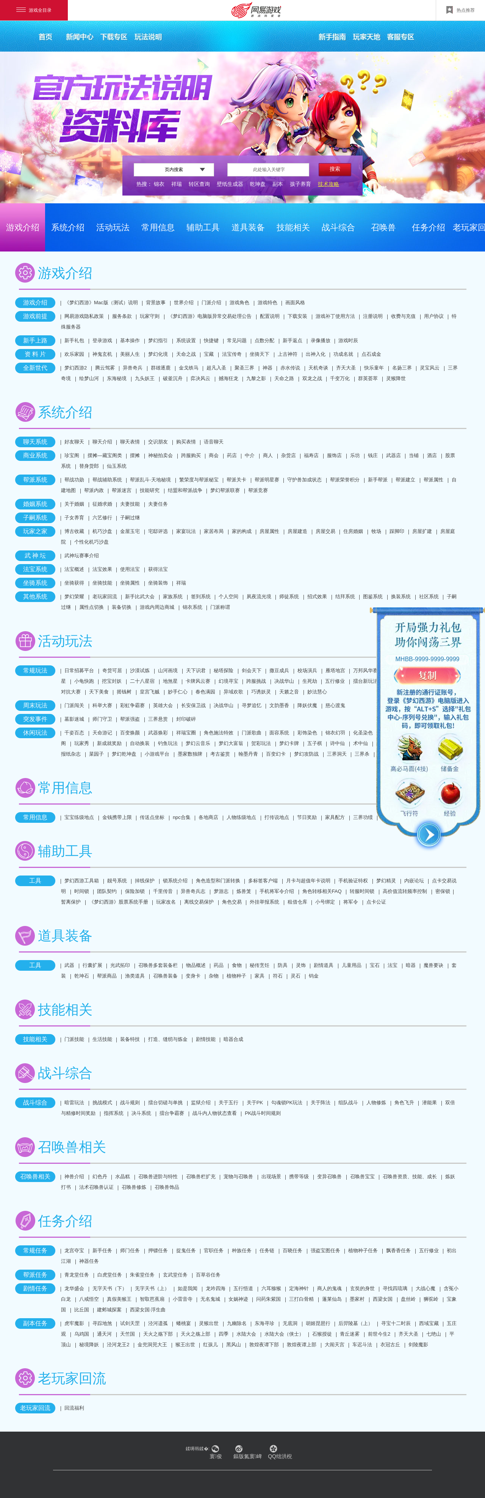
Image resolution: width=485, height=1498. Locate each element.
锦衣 (159, 184)
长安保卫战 (193, 705)
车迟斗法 (362, 1344)
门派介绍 (211, 302)
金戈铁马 (189, 368)
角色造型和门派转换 (218, 880)
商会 (214, 455)
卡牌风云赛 (198, 681)
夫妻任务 (158, 504)
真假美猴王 (119, 1299)
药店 (232, 455)
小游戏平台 (157, 754)
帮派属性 (433, 480)
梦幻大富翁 (231, 743)
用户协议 (434, 316)
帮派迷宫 (121, 490)
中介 (250, 455)
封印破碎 (186, 719)
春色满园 (205, 692)
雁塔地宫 (335, 670)
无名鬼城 (210, 1299)
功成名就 (343, 354)
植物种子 (236, 976)
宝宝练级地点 (79, 817)
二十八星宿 (142, 681)
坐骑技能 (102, 583)
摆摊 (135, 455)
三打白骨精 (301, 1299)
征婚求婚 (102, 504)
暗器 (411, 965)
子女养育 (74, 517)
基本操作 (130, 340)
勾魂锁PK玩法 (286, 1102)
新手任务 (102, 1250)
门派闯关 (74, 705)
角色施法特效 (218, 733)
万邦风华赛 (365, 670)
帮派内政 (94, 490)
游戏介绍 (22, 227)
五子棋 (314, 743)
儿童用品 (351, 965)
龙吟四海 (215, 1288)
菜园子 (96, 754)
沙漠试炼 (140, 670)
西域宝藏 (429, 1323)
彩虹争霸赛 (132, 705)
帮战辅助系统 (107, 480)
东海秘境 (117, 378)
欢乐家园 (74, 354)
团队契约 (107, 891)
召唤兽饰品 (167, 1187)
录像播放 (320, 340)
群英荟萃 (368, 378)
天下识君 (196, 670)
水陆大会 (246, 1334)
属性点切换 (91, 607)
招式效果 (317, 596)
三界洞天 (337, 754)
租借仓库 (297, 902)
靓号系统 (117, 880)
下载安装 (297, 316)
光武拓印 (120, 965)
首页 (45, 36)
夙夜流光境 (259, 596)
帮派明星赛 (267, 480)
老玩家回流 (104, 596)
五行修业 (335, 681)
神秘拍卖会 (160, 455)
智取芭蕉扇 (152, 1299)
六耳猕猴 (271, 1288)
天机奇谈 (318, 368)
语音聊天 (214, 442)
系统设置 (186, 340)
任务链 (267, 1250)
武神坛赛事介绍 (81, 555)
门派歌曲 (251, 733)
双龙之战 (312, 378)
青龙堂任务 (76, 1275)
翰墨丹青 (248, 754)
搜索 (335, 169)
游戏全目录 (34, 10)
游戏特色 (267, 302)
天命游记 (102, 733)
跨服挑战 (256, 681)
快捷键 (211, 340)
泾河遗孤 (158, 1323)
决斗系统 (141, 1113)
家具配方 (335, 817)
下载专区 (114, 36)
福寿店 (311, 455)
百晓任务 (292, 1250)
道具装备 (248, 227)
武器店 (393, 455)
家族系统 (173, 596)
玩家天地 (366, 36)
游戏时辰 (348, 340)
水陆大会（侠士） (284, 1334)
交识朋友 (158, 442)
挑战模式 (102, 1102)
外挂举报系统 (264, 902)
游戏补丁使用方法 (335, 316)
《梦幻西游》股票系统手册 (118, 902)
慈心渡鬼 (335, 705)
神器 (267, 368)
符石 (278, 976)
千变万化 (340, 378)
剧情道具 (323, 965)
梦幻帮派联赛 (225, 490)
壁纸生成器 (230, 184)
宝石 (375, 965)
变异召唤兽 (329, 1176)
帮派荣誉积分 (345, 480)
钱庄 (373, 455)
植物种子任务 (363, 1250)
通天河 (104, 1334)
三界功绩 (363, 817)
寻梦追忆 (251, 705)
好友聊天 (74, 442)
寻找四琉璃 (395, 1288)
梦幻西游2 (75, 368)
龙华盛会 (74, 1288)
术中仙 (360, 743)
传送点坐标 (152, 817)
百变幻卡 (276, 754)
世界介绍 (184, 302)
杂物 (214, 976)
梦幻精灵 (386, 880)
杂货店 (288, 455)
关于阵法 (320, 1102)
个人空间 (228, 596)
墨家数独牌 (190, 754)
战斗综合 (338, 227)
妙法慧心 (317, 692)
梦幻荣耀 (74, 596)
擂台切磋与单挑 (165, 1102)
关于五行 (228, 1102)
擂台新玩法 (365, 681)
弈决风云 (200, 378)
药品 (219, 965)
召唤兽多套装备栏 (158, 965)
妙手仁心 (178, 692)
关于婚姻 (74, 504)
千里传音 (163, 891)
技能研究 (150, 490)
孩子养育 (300, 184)
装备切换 (121, 607)
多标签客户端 (263, 880)
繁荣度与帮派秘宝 (199, 480)
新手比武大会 (140, 596)
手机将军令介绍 (277, 891)
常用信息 (158, 227)
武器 (69, 965)
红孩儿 (210, 1344)
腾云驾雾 (105, 368)
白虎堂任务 (109, 1275)
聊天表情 (130, 442)
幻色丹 (99, 1176)
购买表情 (186, 442)
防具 (283, 965)
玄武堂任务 (175, 1275)
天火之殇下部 (158, 1334)
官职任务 (214, 1250)
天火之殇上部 (195, 1334)
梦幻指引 (158, 340)
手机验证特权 (353, 880)
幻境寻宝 (228, 681)
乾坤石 (81, 976)
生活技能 (102, 1039)
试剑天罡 (130, 1323)
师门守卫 (102, 719)
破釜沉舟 (173, 378)
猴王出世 (185, 1344)
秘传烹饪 (259, 965)
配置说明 (270, 316)
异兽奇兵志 (193, 891)
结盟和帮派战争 (185, 490)
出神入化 (315, 354)
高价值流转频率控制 (405, 891)
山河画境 (168, 670)
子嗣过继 (130, 517)
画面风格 (295, 302)
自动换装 (140, 743)
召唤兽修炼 (134, 1187)
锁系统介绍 (175, 880)
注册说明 (373, 316)
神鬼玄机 (102, 354)
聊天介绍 (102, 442)
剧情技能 (206, 1039)
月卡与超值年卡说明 (308, 880)
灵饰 (301, 965)
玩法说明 (148, 36)
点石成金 (371, 354)
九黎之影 (256, 378)
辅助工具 (203, 227)
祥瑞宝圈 (186, 733)
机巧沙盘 (102, 531)
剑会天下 (251, 670)
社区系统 (429, 596)
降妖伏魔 (307, 705)
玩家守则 (150, 316)
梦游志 (221, 891)
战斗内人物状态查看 (214, 1113)
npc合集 (182, 817)
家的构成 (242, 531)
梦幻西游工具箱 (81, 880)
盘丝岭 (408, 1299)
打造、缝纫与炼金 (168, 1039)
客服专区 (401, 36)
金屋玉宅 (130, 531)
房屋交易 (325, 531)
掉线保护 (145, 880)
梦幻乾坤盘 (124, 754)
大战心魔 (425, 1288)
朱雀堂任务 (142, 1275)
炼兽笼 (243, 891)
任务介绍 (428, 227)
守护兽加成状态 (304, 480)
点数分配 (264, 340)
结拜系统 (345, 596)
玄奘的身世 (362, 1288)
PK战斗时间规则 (263, 1113)
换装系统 (401, 596)
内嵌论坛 (414, 880)
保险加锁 (135, 891)
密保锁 (442, 891)
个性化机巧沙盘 (91, 542)
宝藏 (209, 354)
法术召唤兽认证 (96, 1187)
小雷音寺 (182, 1299)
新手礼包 (74, 340)
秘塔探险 (223, 670)
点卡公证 (376, 902)
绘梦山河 (89, 378)
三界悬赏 (158, 719)
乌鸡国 (81, 1334)
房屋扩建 (422, 531)
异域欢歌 (233, 692)
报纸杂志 (71, 754)
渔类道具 (135, 976)
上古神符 (287, 354)
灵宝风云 (430, 368)
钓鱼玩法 (168, 743)
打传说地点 (276, 817)
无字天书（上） (152, 1288)
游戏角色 (239, 302)
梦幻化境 (158, 354)
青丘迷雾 (350, 1334)
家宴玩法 (186, 531)
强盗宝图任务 (325, 1250)
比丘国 (81, 1310)
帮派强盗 (130, 719)
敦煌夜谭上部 (301, 1344)
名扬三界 (402, 368)
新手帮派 (378, 480)
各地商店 (208, 817)
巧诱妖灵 (261, 692)
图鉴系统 (373, 596)
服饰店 (334, 455)
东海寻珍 (264, 1323)
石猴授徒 (322, 1334)
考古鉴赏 (220, 754)
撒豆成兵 (279, 670)
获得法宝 (158, 569)
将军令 (350, 902)
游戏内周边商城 (157, 607)
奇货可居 (112, 670)
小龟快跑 (84, 681)
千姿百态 (74, 733)
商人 (268, 455)
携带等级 (299, 1176)
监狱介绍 (201, 1102)
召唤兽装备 (165, 976)
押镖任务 (158, 1250)
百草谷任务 (208, 1275)
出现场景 (271, 1176)
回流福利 (74, 1408)
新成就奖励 (109, 743)
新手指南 (332, 36)
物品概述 (196, 965)
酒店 (432, 455)
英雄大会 (163, 705)
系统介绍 (67, 227)
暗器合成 (233, 1039)
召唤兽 (383, 227)
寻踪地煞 (102, 1323)
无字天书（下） (109, 1288)
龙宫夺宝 (74, 1250)
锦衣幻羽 (335, 733)
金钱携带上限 (117, 817)
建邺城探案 (109, 1310)
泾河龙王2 (118, 1344)
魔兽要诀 (433, 965)
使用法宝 (130, 569)
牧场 (376, 531)
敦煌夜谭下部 (264, 1344)
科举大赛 (102, 705)
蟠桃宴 (183, 1323)
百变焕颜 (130, 733)
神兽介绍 (74, 1176)
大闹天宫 (334, 1344)
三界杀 (362, 754)
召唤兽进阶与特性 (158, 1176)
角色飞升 (404, 1102)
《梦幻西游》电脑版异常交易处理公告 (210, 316)
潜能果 (429, 1102)
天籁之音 (289, 692)
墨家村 (357, 1299)
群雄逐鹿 (161, 368)
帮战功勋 (74, 480)
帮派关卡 (236, 480)
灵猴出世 (209, 1323)
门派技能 (74, 1039)
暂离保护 (71, 902)
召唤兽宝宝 (362, 1176)
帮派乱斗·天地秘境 (150, 480)
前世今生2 (379, 1334)
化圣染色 (363, 733)
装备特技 (130, 1039)
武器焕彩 (158, 733)
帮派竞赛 (258, 490)
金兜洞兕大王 (152, 1344)
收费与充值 (403, 316)
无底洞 (290, 1323)
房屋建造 (297, 531)
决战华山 (284, 681)
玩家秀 (81, 743)
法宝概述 (74, 569)
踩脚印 (397, 531)
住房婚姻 (353, 531)
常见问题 (237, 340)
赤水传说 (290, 368)
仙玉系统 (117, 466)
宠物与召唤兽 (238, 1176)
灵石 (295, 976)
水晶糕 (122, 1176)
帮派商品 (107, 976)
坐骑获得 (74, 583)
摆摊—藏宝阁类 (105, 455)
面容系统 (279, 733)
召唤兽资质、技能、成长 (410, 1176)
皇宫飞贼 (150, 692)
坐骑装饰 (158, 583)
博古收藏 (74, 531)
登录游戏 (102, 340)
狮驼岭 (431, 1299)
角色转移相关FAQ (322, 891)
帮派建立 (405, 480)
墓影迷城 (74, 719)
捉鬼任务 (186, 1250)
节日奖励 (307, 817)
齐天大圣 (346, 368)
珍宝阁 (71, 455)
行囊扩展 (92, 965)
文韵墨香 (279, 705)
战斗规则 (130, 1102)
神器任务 (89, 1261)
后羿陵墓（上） (355, 1323)
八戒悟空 (89, 1299)
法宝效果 (102, 569)
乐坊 (355, 455)
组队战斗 (348, 1102)
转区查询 (199, 184)
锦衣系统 (192, 607)
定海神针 (299, 1288)
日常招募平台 (79, 670)
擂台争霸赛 (172, 1113)
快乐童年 (374, 368)
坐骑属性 (130, 583)
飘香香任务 (398, 1250)
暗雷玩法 (74, 1102)
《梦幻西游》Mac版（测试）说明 (101, 302)
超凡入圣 (216, 368)
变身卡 (193, 976)
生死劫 (309, 681)
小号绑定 (325, 902)
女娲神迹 (238, 1299)
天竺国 (127, 1334)
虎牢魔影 (74, 1323)
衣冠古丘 (390, 1344)
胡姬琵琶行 (318, 1323)
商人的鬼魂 (329, 1288)
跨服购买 (191, 455)
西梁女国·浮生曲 (148, 1310)
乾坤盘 (258, 184)
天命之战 (186, 354)
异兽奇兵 (132, 368)
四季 (223, 1334)
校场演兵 (307, 670)
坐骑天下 (259, 354)
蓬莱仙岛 (332, 1299)
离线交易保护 (199, 902)
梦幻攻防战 (306, 754)
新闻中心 (80, 36)
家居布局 (214, 531)
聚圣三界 (244, 368)
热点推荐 (460, 10)
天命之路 (284, 378)
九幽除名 (237, 1323)
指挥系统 (114, 1113)
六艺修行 (102, 517)
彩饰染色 (307, 733)
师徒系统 (289, 596)
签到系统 (201, 596)
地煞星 (170, 681)
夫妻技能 (130, 504)
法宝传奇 (232, 354)
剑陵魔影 (418, 1344)
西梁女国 (383, 1299)
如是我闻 (187, 1288)
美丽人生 (130, 354)
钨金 (314, 976)
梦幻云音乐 (198, 743)
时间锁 (81, 891)
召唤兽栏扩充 (201, 1176)
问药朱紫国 (268, 1299)
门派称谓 (220, 607)
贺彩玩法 (261, 743)
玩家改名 (166, 902)
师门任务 (130, 1250)
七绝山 (433, 1334)
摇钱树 (124, 692)
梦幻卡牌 (289, 743)
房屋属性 (269, 531)
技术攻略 (328, 184)
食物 (237, 965)
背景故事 (156, 302)
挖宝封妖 (112, 681)
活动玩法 (113, 227)
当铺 (414, 455)
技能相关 (293, 227)
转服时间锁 (362, 891)
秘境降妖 (89, 1344)
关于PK (255, 1102)
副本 (277, 184)
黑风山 (233, 1344)
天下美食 (99, 692)
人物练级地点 (241, 817)
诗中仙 (337, 743)
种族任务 (242, 1250)
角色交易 (232, 902)
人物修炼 (376, 1102)
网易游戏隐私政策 (84, 316)
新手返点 (292, 340)
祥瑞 (176, 184)
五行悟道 (243, 1288)
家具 (259, 976)
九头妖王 (145, 378)
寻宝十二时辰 (396, 1323)
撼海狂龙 (228, 378)
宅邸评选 (158, 531)
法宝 (392, 965)
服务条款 (122, 316)
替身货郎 (89, 466)
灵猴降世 (396, 378)
